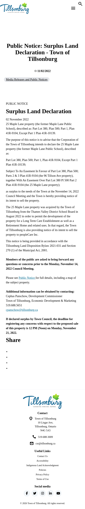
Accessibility (42, 461)
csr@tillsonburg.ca (45, 443)
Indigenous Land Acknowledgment (42, 465)
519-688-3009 (45, 437)
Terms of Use (42, 479)
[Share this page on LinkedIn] (11, 362)
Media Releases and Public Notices (26, 79)
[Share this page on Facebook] (11, 351)
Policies (42, 470)
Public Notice (27, 277)
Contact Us (42, 456)
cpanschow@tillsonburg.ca (22, 310)
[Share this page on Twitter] (11, 357)
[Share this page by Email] (11, 368)
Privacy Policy (42, 474)
